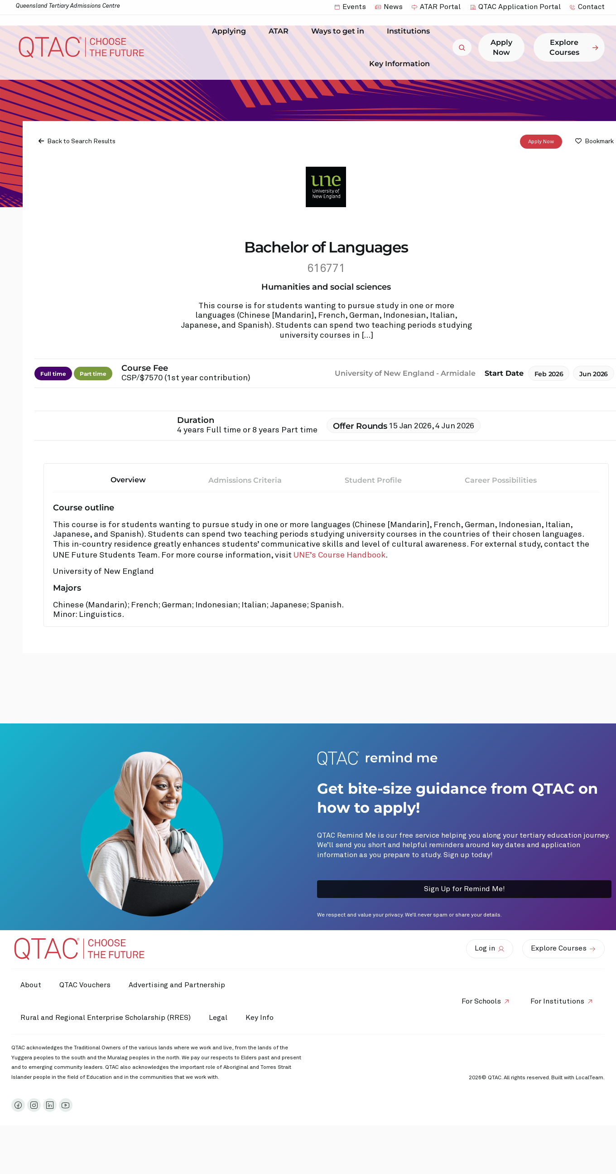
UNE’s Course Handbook (339, 555)
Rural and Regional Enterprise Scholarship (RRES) (105, 1017)
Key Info (261, 1017)
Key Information (401, 63)
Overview (128, 479)
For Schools (481, 1001)
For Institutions (557, 1001)
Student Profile (373, 480)
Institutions (410, 31)
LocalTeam (589, 1078)
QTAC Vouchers (85, 985)
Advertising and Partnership (177, 985)
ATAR (281, 31)
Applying (231, 31)
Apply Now (541, 142)
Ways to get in (340, 31)
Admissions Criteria (245, 480)
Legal (218, 1017)
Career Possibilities (501, 480)
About (30, 985)
